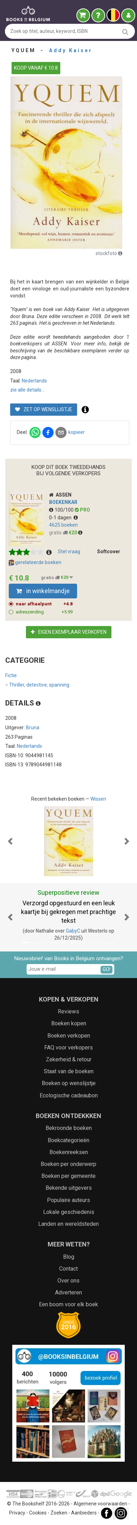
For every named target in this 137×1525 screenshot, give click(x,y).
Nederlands (34, 381)
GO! (106, 969)
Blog (68, 1256)
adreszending (44, 612)
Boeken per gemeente (68, 1176)
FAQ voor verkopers (68, 1047)
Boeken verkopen (68, 1035)
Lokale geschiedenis (68, 1212)
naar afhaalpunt (44, 604)
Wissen (98, 799)
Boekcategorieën (68, 1140)
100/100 (62, 510)
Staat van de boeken (69, 1071)
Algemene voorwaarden (100, 1503)
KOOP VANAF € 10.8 (36, 68)
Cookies (38, 1513)
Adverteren (68, 1292)
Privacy (17, 1513)
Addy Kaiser (71, 50)
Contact (68, 1268)
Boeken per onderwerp (68, 1164)
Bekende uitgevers (69, 1188)
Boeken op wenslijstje (69, 1083)
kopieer (76, 432)
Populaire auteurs (68, 1200)
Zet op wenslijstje (43, 409)
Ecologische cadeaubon (69, 1095)
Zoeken (58, 1513)
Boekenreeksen (68, 1152)
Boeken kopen (68, 1023)
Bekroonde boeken (69, 1128)
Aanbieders (84, 1513)
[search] (125, 31)
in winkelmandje (43, 591)
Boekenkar (63, 502)
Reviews (68, 1011)
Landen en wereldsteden (68, 1224)
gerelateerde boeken (35, 563)
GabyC (73, 931)
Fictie (11, 675)
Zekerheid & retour (68, 1059)
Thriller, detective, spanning (37, 685)
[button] (10, 841)
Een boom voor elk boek (68, 1304)
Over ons (68, 1280)
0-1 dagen (63, 517)
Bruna (32, 727)
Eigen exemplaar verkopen (69, 632)
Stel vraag (69, 551)
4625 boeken (63, 525)
